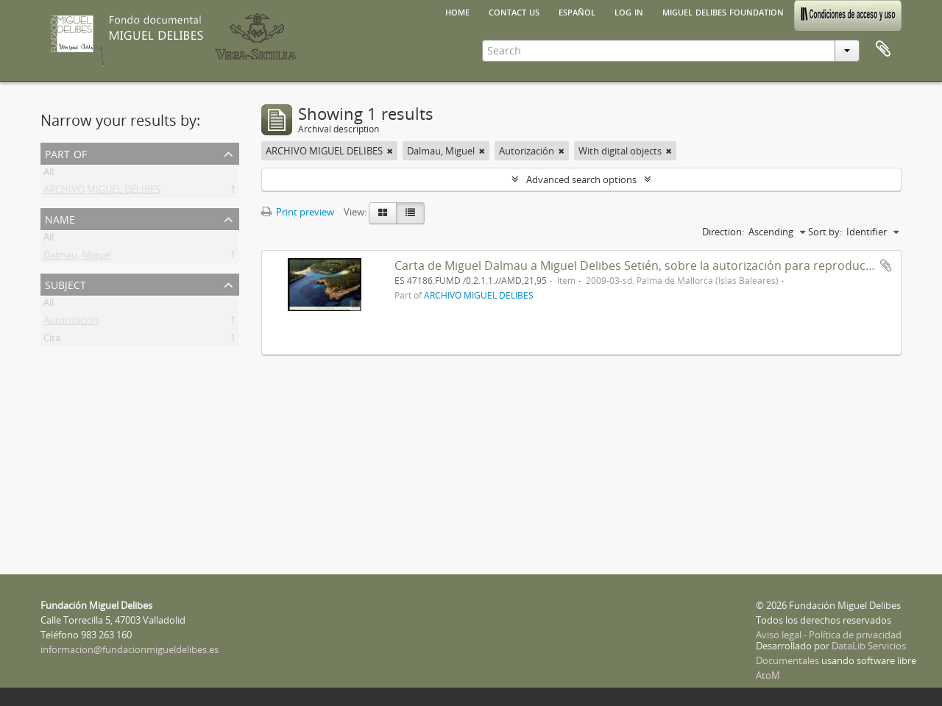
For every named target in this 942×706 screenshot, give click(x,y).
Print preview (297, 211)
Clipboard (883, 49)
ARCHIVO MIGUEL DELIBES (101, 192)
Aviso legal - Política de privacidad (829, 634)
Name (60, 218)
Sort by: (825, 231)
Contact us (514, 11)
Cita (51, 340)
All (48, 174)
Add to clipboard (886, 265)
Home (457, 11)
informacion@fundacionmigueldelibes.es (129, 649)
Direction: (723, 231)
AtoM (768, 675)
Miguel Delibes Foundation (723, 11)
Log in (629, 11)
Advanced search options (581, 179)
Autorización (71, 322)
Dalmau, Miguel (77, 257)
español (577, 11)
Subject (65, 283)
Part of (66, 153)
